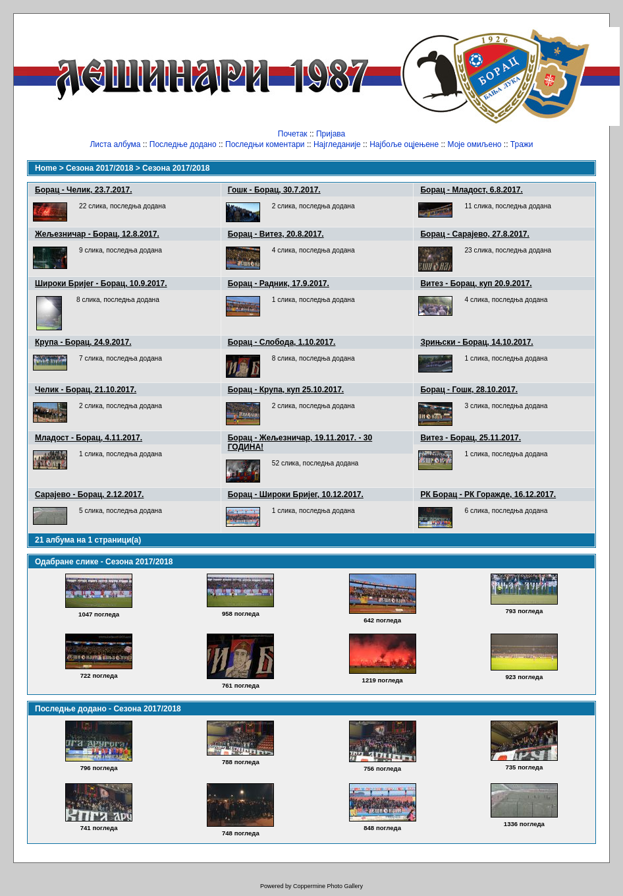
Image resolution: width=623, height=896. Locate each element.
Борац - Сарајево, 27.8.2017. (474, 234)
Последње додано (183, 144)
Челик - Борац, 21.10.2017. (85, 389)
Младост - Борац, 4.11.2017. (88, 437)
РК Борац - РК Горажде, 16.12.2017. (488, 494)
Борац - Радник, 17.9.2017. (278, 283)
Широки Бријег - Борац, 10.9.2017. (101, 283)
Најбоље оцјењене (404, 144)
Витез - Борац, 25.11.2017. (470, 437)
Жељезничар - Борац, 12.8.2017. (97, 234)
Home (46, 168)
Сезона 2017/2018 (99, 168)
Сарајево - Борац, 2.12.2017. (89, 494)
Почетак (293, 133)
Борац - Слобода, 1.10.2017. (282, 342)
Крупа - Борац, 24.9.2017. (83, 342)
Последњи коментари (265, 144)
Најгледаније (337, 144)
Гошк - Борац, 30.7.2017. (274, 189)
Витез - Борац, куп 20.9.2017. (475, 283)
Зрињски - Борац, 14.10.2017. (476, 342)
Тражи (521, 144)
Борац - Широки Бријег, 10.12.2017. (296, 494)
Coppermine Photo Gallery (328, 886)
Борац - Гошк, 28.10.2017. (469, 389)
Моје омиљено (475, 144)
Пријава (330, 133)
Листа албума (115, 144)
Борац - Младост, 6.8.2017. (471, 189)
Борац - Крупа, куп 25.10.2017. (286, 389)
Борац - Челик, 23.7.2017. (83, 189)
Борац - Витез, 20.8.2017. (276, 234)
